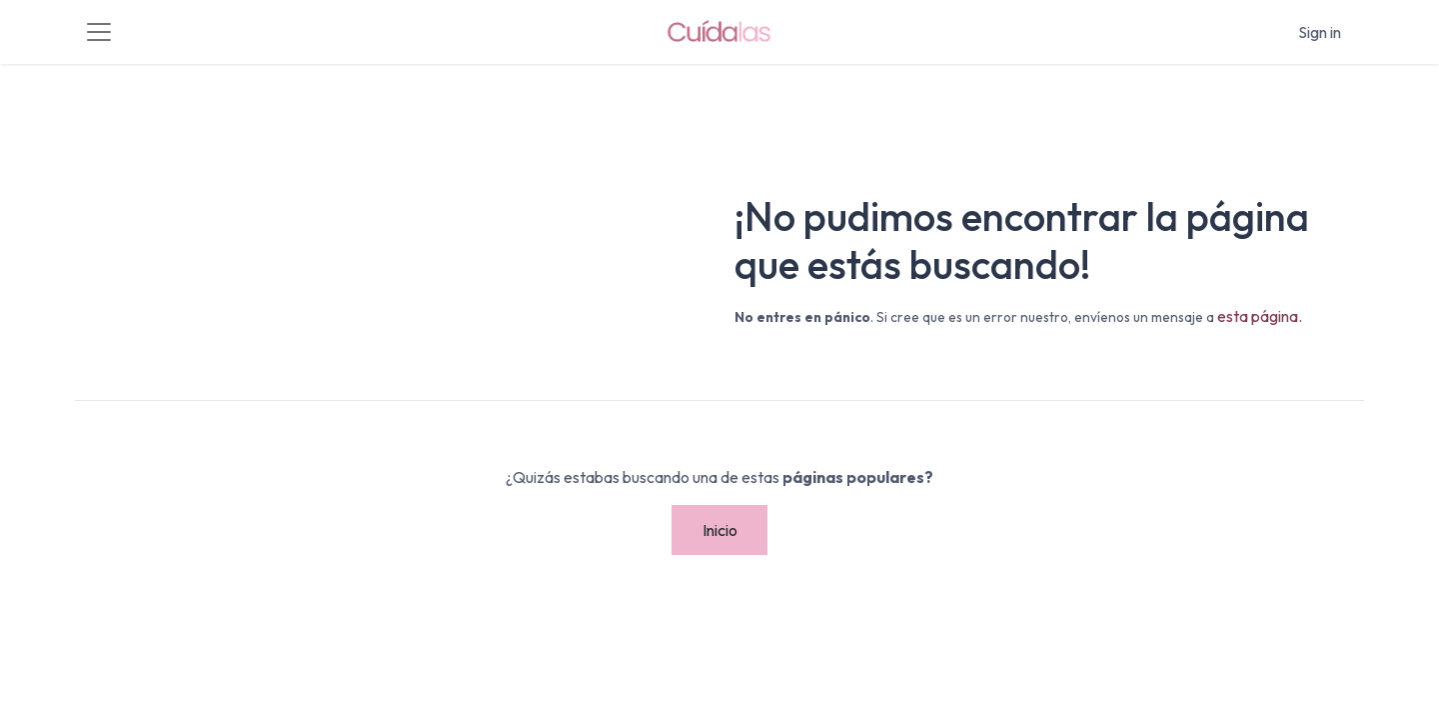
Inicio (720, 530)
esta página (1257, 316)
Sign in (1319, 32)
